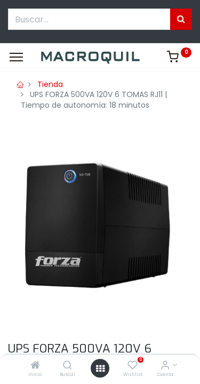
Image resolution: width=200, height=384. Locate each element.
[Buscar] (67, 366)
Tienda (50, 84)
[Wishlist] (132, 366)
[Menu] (16, 57)
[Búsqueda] (181, 19)
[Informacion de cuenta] (165, 366)
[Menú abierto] (100, 368)
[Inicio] (35, 366)
